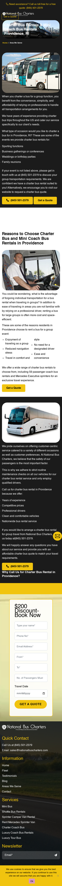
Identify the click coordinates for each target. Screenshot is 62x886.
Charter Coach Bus (13, 827)
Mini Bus (7, 806)
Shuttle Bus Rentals (13, 812)
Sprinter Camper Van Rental (18, 817)
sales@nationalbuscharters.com (29, 750)
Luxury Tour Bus (11, 838)
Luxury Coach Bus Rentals (17, 833)
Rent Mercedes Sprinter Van (18, 822)
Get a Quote (10, 17)
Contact (6, 791)
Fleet (5, 771)
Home (5, 765)
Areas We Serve (11, 786)
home (5, 43)
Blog (4, 781)
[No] (58, 875)
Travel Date (21, 686)
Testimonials (9, 776)
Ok (31, 881)
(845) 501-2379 (34, 8)
